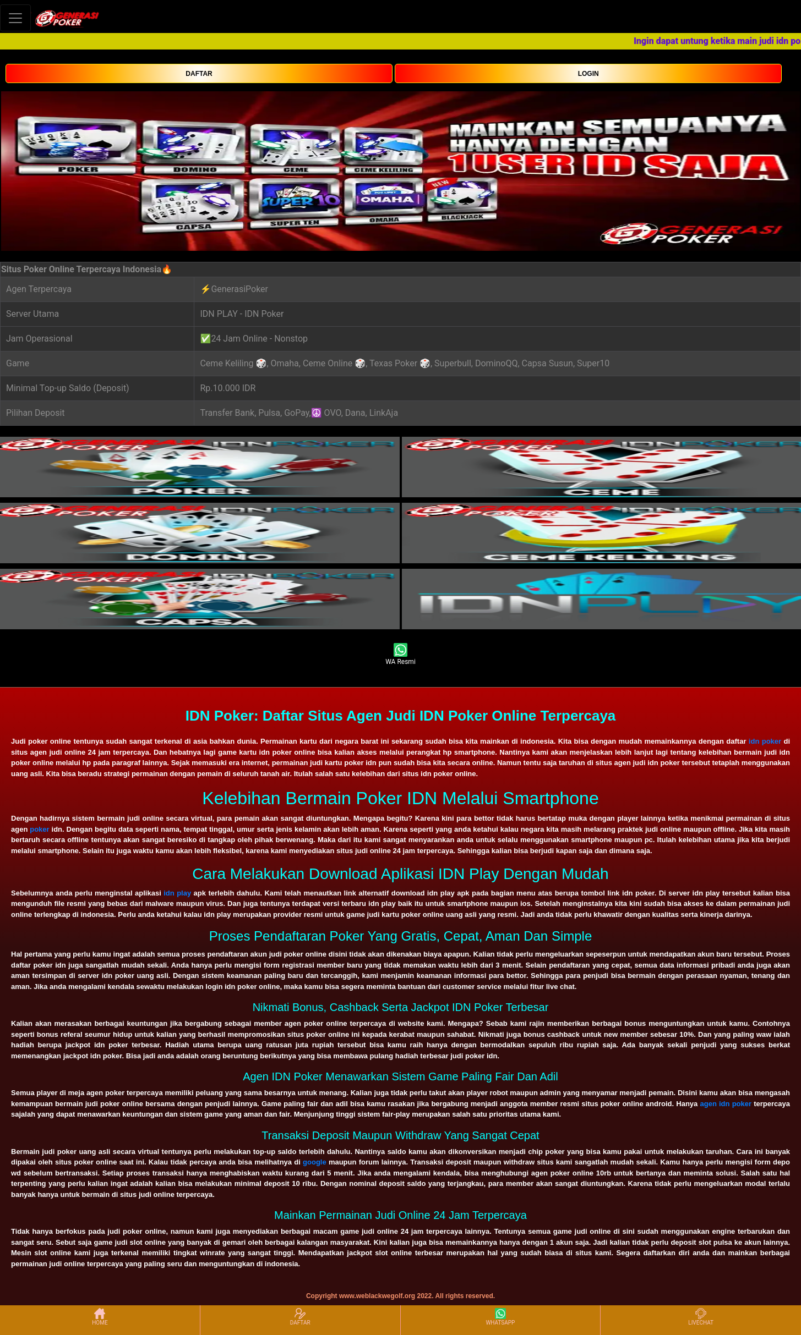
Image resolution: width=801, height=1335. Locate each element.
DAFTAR (199, 74)
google (314, 1162)
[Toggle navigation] (15, 17)
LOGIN (588, 74)
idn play (177, 893)
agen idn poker (725, 1104)
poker (39, 829)
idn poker (765, 741)
